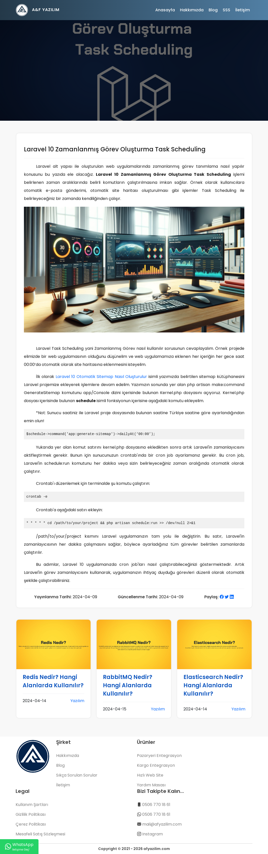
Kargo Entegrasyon (156, 765)
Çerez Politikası (31, 824)
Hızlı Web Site (150, 775)
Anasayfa (165, 10)
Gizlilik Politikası (31, 814)
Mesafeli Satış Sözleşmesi (40, 834)
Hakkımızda (192, 10)
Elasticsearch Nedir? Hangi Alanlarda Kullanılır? (213, 685)
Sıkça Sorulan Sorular (76, 775)
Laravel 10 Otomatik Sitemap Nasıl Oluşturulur (101, 376)
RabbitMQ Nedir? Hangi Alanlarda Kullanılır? (127, 685)
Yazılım (77, 701)
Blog (213, 10)
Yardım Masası (151, 785)
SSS (226, 10)
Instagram (152, 834)
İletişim (242, 10)
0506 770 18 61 (156, 804)
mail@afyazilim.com (162, 824)
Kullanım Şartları (32, 804)
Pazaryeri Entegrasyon (159, 755)
